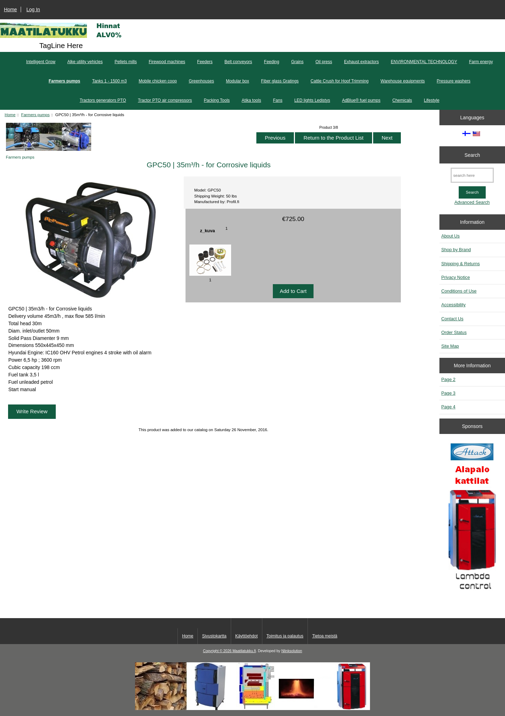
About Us (450, 236)
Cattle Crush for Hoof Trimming (340, 81)
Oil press (324, 61)
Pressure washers (453, 81)
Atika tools (251, 100)
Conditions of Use (459, 291)
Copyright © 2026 (218, 651)
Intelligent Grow (40, 61)
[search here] (472, 175)
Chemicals (402, 100)
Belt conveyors (238, 61)
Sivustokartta (214, 636)
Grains (297, 61)
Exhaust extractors (361, 61)
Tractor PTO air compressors (165, 100)
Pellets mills (126, 61)
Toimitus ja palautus (285, 636)
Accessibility (453, 304)
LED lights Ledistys (312, 100)
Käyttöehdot (246, 636)
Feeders (205, 61)
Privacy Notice (455, 277)
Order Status (453, 332)
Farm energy (481, 61)
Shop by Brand (456, 249)
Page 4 (448, 406)
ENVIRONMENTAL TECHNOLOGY (424, 61)
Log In (33, 9)
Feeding (271, 61)
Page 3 (448, 393)
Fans (277, 100)
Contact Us (452, 318)
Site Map (450, 346)
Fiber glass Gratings (279, 81)
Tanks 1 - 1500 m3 (109, 81)
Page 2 (448, 379)
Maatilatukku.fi (244, 651)
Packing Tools (217, 100)
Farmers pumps (35, 114)
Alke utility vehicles (85, 61)
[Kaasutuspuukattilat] (472, 519)
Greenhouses (201, 81)
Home (10, 9)
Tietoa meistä (324, 636)
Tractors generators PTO (103, 100)
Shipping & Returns (460, 263)
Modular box (237, 81)
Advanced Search (472, 202)
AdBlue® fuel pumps (361, 100)
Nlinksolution (291, 651)
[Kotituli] (252, 708)
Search (472, 155)
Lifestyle (431, 100)
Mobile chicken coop (158, 81)
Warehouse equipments (403, 81)
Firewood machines (167, 61)
